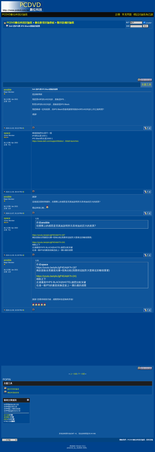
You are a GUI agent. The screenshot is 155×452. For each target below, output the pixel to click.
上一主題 (73, 374)
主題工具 (146, 84)
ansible (8, 89)
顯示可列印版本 (13, 389)
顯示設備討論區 (65, 22)
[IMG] (6, 419)
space (7, 133)
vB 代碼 (6, 415)
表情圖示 (7, 417)
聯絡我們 (122, 440)
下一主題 (81, 374)
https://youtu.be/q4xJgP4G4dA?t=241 (48, 242)
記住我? (147, 23)
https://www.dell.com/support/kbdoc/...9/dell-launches (55, 141)
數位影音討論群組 (44, 22)
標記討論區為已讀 (143, 14)
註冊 (117, 14)
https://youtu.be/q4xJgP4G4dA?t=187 (48, 235)
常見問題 (127, 14)
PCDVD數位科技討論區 (15, 14)
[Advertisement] (77, 50)
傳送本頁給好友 (13, 392)
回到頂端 (149, 440)
